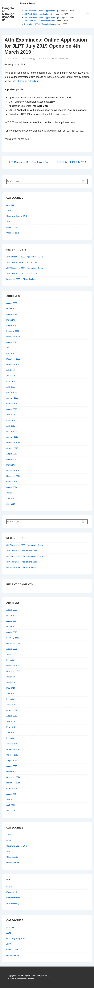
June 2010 (10, 504)
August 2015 (11, 459)
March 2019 (11, 431)
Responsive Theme (25, 979)
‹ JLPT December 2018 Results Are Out (27, 162)
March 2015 (11, 465)
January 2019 (12, 437)
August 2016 (11, 454)
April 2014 (10, 498)
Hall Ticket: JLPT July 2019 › (72, 162)
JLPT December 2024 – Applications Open (42, 17)
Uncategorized (12, 233)
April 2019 (10, 426)
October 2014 (12, 481)
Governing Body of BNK (16, 216)
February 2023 (12, 331)
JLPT (67, 59)
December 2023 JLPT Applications (39, 24)
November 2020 (13, 364)
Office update (12, 227)
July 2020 (10, 370)
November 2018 (13, 442)
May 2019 (10, 420)
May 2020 (10, 381)
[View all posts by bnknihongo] (12, 59)
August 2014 (11, 487)
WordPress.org (12, 903)
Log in (9, 887)
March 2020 (11, 392)
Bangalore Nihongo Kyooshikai (8, 14)
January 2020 (12, 398)
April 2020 (10, 387)
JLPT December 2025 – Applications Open (42, 11)
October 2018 (12, 448)
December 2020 (13, 359)
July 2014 (10, 493)
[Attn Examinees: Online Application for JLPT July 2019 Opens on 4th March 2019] (42, 59)
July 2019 (10, 415)
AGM (8, 210)
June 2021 (10, 348)
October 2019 (12, 403)
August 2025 (11, 303)
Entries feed (11, 892)
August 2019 (11, 409)
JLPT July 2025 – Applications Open (39, 14)
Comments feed (13, 898)
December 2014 (13, 470)
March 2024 (11, 320)
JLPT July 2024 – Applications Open (39, 21)
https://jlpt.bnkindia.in (28, 81)
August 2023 (11, 325)
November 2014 (13, 476)
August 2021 (11, 342)
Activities (10, 205)
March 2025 (11, 309)
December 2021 (13, 336)
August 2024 (11, 314)
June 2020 (10, 376)
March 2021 (11, 353)
